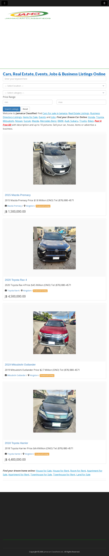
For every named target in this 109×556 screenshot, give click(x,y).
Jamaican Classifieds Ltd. (53, 552)
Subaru (74, 121)
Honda (91, 117)
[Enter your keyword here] (54, 78)
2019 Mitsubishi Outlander (20, 364)
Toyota (100, 117)
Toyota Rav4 (13, 290)
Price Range (9, 97)
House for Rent (61, 470)
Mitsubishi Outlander (16, 375)
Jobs (53, 117)
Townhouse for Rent (64, 474)
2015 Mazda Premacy (18, 194)
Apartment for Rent (18, 474)
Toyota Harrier (14, 453)
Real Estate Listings (78, 113)
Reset (25, 109)
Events (42, 117)
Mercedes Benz (48, 121)
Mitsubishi (8, 121)
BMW (60, 121)
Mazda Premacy (14, 205)
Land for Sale (83, 474)
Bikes (91, 121)
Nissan (19, 121)
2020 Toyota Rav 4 (16, 279)
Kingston (30, 205)
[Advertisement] (54, 49)
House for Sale (44, 470)
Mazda (35, 121)
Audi (67, 121)
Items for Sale (30, 117)
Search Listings (11, 109)
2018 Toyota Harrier (16, 443)
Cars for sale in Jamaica (55, 113)
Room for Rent (78, 470)
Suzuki (27, 121)
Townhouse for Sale (41, 474)
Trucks (83, 121)
